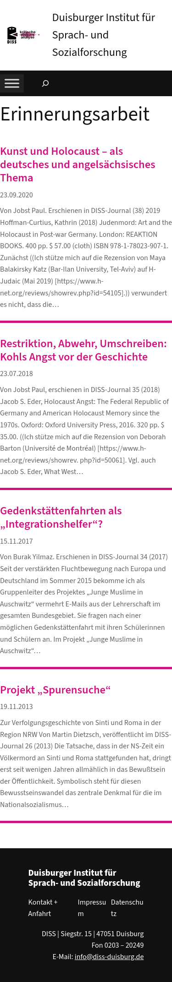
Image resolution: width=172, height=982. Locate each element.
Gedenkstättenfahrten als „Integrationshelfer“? (61, 517)
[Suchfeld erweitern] (45, 83)
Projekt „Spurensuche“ (55, 690)
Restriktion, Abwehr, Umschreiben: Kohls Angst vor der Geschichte (83, 350)
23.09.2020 (16, 195)
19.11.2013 (16, 707)
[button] (165, 8)
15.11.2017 (16, 541)
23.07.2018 (16, 374)
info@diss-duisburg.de (109, 957)
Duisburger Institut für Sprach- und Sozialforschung (103, 35)
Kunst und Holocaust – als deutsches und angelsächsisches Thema (77, 165)
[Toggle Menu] (12, 83)
